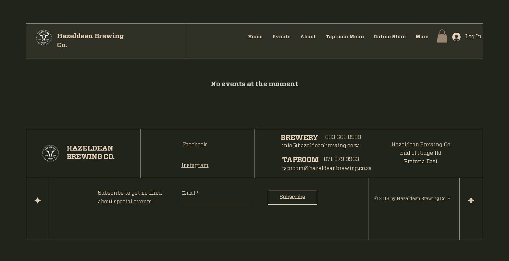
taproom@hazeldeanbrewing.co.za (327, 168)
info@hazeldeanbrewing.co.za (321, 145)
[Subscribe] (292, 197)
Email (189, 193)
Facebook (195, 144)
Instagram (195, 165)
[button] (442, 36)
